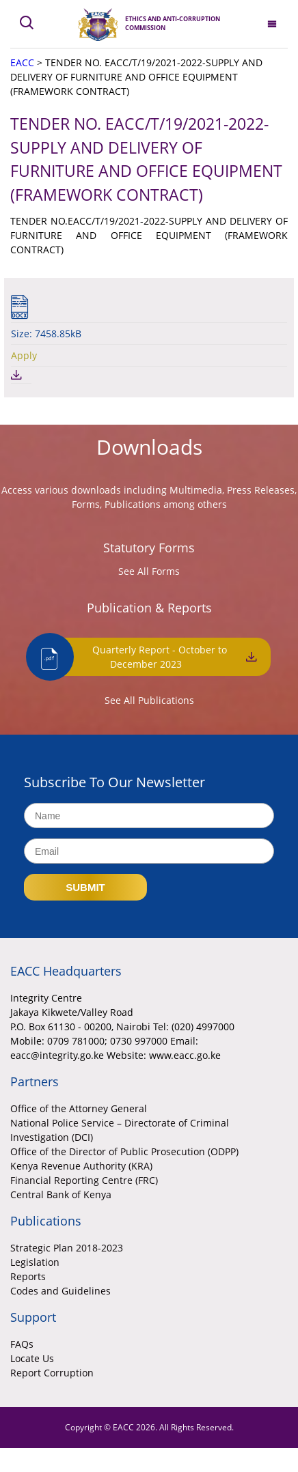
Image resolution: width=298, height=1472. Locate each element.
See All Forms (149, 571)
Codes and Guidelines (60, 1290)
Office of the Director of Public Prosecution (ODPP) (124, 1151)
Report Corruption (52, 1372)
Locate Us (32, 1358)
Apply (24, 355)
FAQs (21, 1343)
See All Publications (149, 700)
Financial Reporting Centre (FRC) (84, 1180)
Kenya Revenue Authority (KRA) (81, 1165)
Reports (28, 1276)
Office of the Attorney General (78, 1108)
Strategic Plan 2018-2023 (66, 1247)
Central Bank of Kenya (60, 1194)
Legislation (34, 1262)
